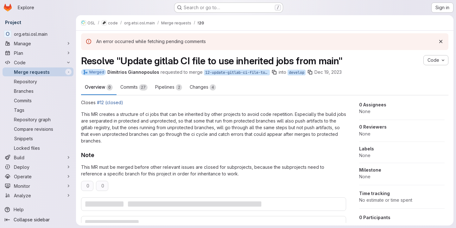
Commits (134, 87)
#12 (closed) (110, 102)
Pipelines (168, 87)
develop (296, 72)
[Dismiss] (441, 41)
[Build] (38, 157)
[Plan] (38, 52)
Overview (99, 87)
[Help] (38, 209)
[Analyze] (38, 195)
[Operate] (38, 176)
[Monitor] (38, 185)
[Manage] (38, 43)
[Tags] (38, 109)
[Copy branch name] (274, 72)
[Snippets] (38, 138)
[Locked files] (38, 147)
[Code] (38, 62)
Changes (203, 87)
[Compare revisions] (38, 128)
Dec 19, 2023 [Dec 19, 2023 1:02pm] (328, 72)
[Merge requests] (38, 71)
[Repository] (38, 81)
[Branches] (38, 90)
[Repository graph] (38, 119)
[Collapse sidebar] (38, 219)
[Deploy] (38, 166)
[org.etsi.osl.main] (38, 33)
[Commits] (38, 100)
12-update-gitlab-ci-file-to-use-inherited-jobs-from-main (237, 72)
